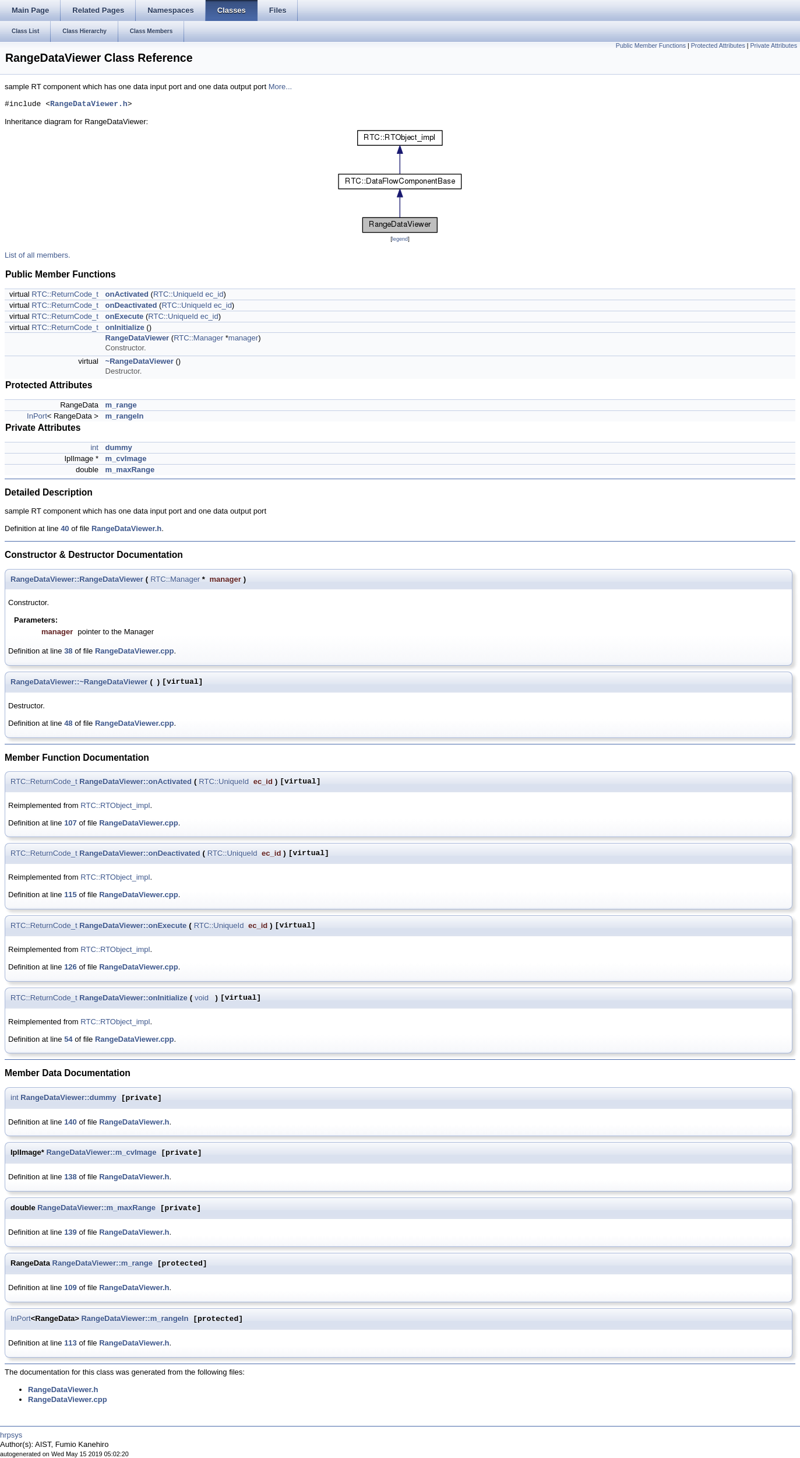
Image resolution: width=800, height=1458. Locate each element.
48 (68, 723)
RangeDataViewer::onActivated (135, 781)
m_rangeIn (124, 416)
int (94, 447)
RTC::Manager (198, 337)
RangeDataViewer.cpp (134, 651)
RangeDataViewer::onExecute (132, 925)
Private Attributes (773, 45)
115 (70, 894)
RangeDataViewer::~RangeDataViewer (78, 681)
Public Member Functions (651, 45)
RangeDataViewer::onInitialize (133, 997)
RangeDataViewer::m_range (102, 1263)
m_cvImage (126, 458)
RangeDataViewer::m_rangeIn (134, 1319)
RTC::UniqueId (178, 294)
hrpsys (11, 1435)
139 (70, 1232)
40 (65, 528)
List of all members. (38, 255)
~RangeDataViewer (139, 361)
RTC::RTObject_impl (115, 805)
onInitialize (125, 327)
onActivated (127, 294)
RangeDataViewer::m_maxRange (96, 1208)
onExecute (124, 316)
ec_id (214, 294)
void (202, 997)
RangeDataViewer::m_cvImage (101, 1152)
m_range (121, 404)
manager (243, 337)
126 (70, 966)
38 (68, 651)
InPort (37, 416)
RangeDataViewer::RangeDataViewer (76, 579)
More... (280, 86)
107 (70, 822)
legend (400, 239)
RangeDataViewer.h (89, 104)
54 (68, 1039)
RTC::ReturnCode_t (64, 294)
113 (70, 1342)
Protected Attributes (718, 45)
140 (70, 1122)
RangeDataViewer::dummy (68, 1098)
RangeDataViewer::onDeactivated (139, 853)
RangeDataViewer (137, 337)
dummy (118, 447)
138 (70, 1176)
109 (70, 1287)
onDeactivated (131, 305)
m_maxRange (130, 469)
